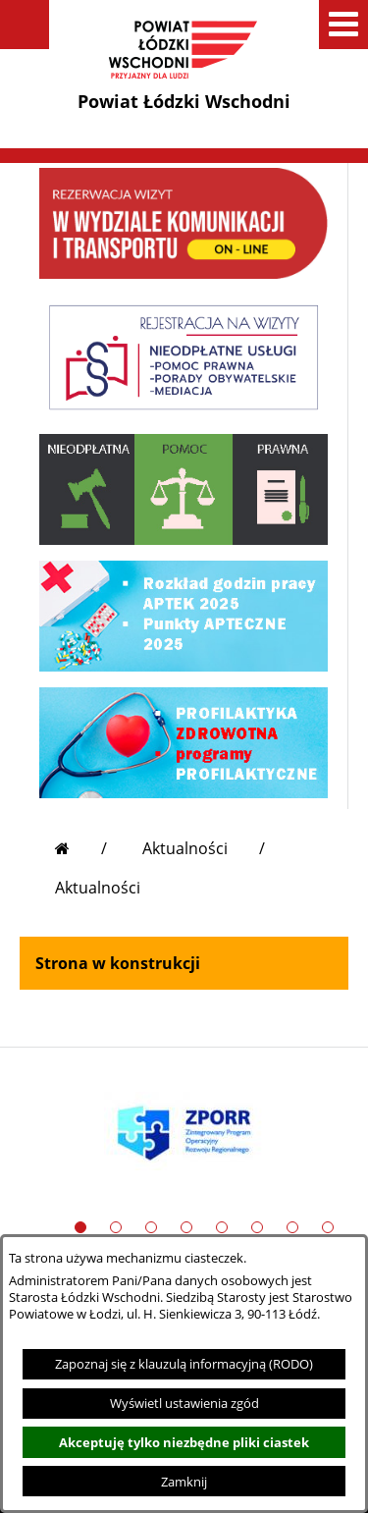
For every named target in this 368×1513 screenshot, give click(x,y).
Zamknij (184, 1481)
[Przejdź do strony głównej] (81, 848)
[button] (24, 24)
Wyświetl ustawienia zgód (184, 1403)
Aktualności (185, 848)
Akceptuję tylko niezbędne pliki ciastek (184, 1442)
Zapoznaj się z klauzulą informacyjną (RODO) (184, 1364)
